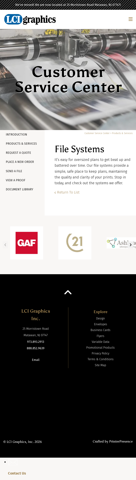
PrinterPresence (121, 441)
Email (35, 360)
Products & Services (21, 143)
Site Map (100, 365)
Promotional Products (100, 347)
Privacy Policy (100, 353)
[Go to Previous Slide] (5, 244)
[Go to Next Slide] (130, 244)
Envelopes (100, 324)
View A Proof (15, 180)
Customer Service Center (97, 133)
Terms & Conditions (101, 359)
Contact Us (17, 473)
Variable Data (100, 342)
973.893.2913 (35, 342)
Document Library (19, 189)
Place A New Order (20, 162)
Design (100, 318)
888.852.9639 (35, 348)
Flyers (100, 336)
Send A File (14, 171)
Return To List (68, 192)
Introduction (16, 134)
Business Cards (100, 330)
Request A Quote (18, 153)
